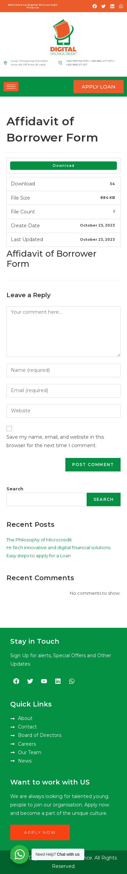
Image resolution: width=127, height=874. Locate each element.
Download (64, 165)
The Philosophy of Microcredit (39, 539)
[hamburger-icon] (11, 87)
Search (14, 488)
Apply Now (40, 832)
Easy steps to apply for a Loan (38, 555)
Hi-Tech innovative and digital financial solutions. (58, 547)
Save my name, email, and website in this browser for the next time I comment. (55, 441)
